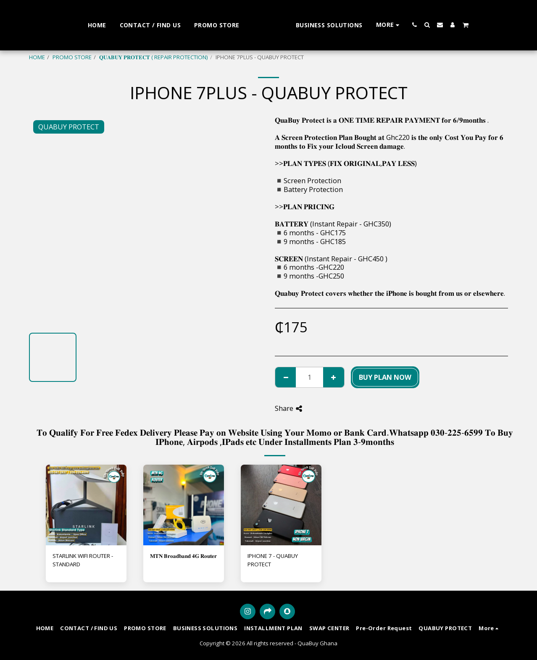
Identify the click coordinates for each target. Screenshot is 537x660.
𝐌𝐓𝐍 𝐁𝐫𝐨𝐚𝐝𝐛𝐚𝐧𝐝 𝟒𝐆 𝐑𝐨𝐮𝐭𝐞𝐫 (183, 556)
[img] (86, 505)
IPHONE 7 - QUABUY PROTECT (272, 560)
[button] (439, 25)
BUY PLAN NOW (385, 377)
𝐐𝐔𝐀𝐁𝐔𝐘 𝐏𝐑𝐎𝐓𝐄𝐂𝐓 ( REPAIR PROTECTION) (153, 57)
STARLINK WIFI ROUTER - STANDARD (83, 560)
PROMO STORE (72, 57)
